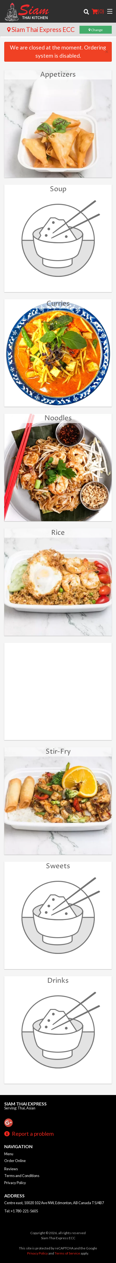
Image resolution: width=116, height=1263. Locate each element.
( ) (98, 11)
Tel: (21, 1211)
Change (96, 30)
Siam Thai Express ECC (41, 29)
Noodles (58, 418)
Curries (58, 303)
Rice (58, 532)
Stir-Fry (58, 751)
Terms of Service (67, 1253)
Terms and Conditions (21, 1175)
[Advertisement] (58, 694)
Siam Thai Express (25, 1103)
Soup (58, 189)
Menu (8, 1154)
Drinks (58, 980)
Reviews (11, 1169)
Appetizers (58, 74)
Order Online (15, 1160)
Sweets (58, 866)
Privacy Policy (15, 1182)
